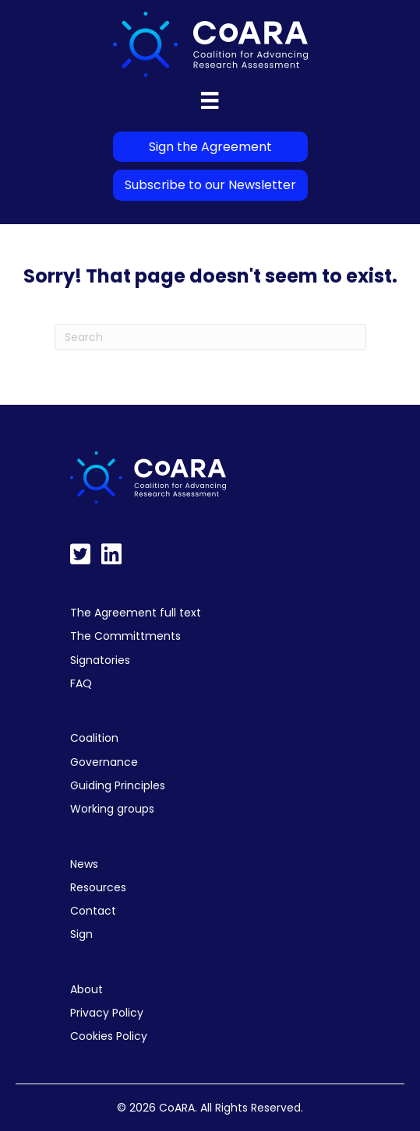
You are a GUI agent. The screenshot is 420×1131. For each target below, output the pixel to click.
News (84, 864)
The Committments (125, 636)
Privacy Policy (106, 1012)
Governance (104, 762)
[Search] (210, 337)
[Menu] (209, 100)
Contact (93, 910)
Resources (98, 887)
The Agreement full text (135, 612)
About (86, 989)
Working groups (112, 809)
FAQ (81, 683)
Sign (81, 934)
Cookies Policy (108, 1036)
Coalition (94, 738)
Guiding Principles (117, 785)
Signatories (100, 660)
